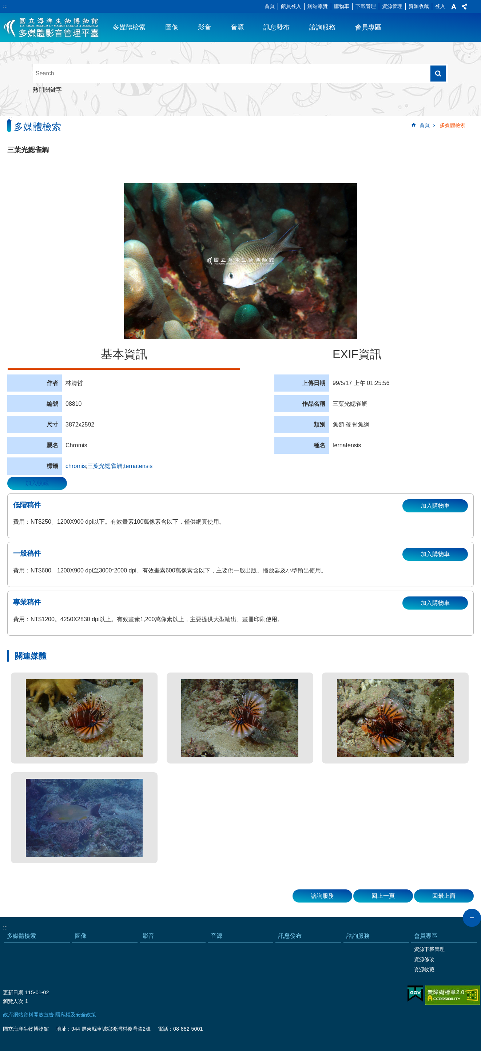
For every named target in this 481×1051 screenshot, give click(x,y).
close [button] (472, 918)
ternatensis (138, 466)
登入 (440, 6)
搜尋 (438, 74)
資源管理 (392, 6)
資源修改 (424, 959)
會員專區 (368, 27)
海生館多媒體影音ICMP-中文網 (51, 27)
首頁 (270, 6)
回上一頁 (383, 896)
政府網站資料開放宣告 (28, 1015)
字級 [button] (453, 6)
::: (5, 6)
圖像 (171, 27)
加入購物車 (435, 506)
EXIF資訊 (357, 354)
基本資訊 (124, 354)
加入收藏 (37, 483)
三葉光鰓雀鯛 (104, 466)
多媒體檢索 (129, 27)
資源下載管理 (429, 949)
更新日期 (13, 992)
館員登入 (291, 6)
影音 (204, 27)
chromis (75, 466)
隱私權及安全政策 (75, 1015)
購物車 (341, 6)
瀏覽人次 (13, 1001)
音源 (237, 27)
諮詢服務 (322, 27)
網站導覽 (317, 6)
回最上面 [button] (444, 896)
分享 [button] (464, 6)
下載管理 (365, 6)
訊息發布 (276, 27)
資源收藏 (419, 6)
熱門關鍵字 (47, 90)
